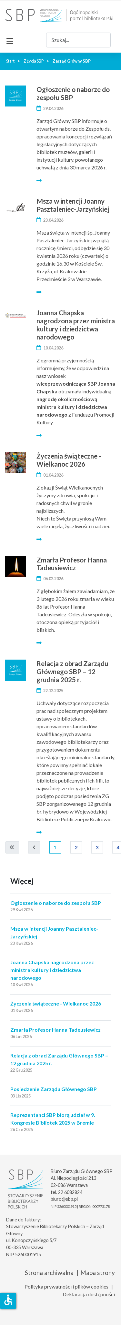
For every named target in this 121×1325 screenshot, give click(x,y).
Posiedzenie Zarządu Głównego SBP (53, 1089)
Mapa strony (97, 1272)
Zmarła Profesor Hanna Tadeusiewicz (71, 564)
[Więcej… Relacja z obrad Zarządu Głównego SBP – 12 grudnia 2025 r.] (39, 832)
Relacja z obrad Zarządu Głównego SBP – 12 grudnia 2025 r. (72, 671)
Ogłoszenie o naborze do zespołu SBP (73, 93)
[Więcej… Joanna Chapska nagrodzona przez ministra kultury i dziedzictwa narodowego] (39, 435)
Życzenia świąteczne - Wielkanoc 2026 (68, 460)
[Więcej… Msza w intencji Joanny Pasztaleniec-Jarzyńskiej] (39, 292)
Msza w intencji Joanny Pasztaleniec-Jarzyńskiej (72, 205)
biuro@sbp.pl (64, 1199)
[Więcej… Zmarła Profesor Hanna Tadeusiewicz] (39, 643)
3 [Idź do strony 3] (97, 847)
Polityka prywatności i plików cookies (66, 1286)
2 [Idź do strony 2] (76, 847)
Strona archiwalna (49, 1272)
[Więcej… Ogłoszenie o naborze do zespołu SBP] (39, 180)
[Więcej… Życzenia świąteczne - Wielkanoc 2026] (39, 539)
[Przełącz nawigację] (10, 40)
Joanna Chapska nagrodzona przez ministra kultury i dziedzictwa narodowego (75, 324)
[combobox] (78, 40)
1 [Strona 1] (55, 847)
